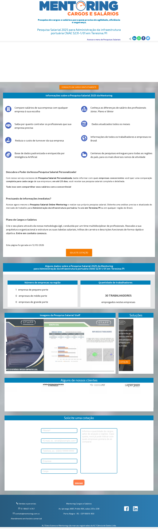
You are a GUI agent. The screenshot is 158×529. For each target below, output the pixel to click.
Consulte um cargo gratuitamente (79, 87)
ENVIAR (79, 483)
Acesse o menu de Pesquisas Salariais (104, 39)
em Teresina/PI (92, 207)
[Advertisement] (79, 61)
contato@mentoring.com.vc (27, 513)
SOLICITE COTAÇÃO (79, 252)
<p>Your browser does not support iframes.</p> (79, 397)
